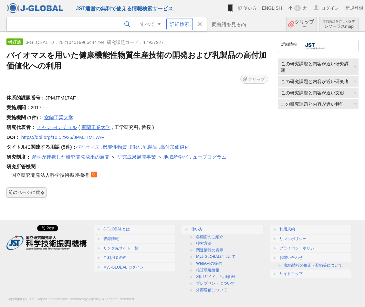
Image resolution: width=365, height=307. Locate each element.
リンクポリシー (293, 239)
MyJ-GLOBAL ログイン (123, 267)
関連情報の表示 (209, 250)
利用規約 (287, 229)
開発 (135, 147)
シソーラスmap (339, 24)
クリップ (304, 24)
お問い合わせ (291, 257)
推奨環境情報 (207, 270)
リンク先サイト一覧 (120, 248)
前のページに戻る (26, 192)
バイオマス (88, 147)
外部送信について (211, 290)
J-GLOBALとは (116, 229)
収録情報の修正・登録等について (313, 265)
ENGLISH (272, 8)
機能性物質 (115, 147)
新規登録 (354, 8)
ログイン (330, 8)
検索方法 (204, 243)
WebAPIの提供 (209, 263)
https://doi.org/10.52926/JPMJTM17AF (62, 137)
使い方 (250, 8)
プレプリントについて (215, 283)
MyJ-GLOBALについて (215, 256)
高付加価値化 (174, 147)
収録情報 (111, 239)
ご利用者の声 (115, 257)
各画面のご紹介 (209, 237)
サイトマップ (291, 273)
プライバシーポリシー (298, 248)
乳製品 (150, 147)
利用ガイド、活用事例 (215, 276)
